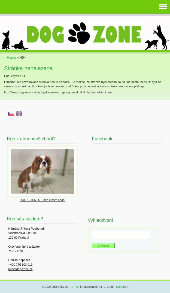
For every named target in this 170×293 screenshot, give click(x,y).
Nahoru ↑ (122, 286)
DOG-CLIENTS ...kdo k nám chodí (42, 200)
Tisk (76, 286)
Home (11, 57)
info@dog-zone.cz (20, 269)
